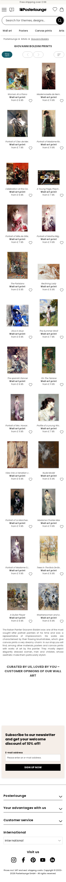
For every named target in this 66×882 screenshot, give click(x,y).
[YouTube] (42, 860)
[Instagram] (13, 860)
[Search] (59, 20)
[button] (12, 9)
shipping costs (35, 870)
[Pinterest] (33, 860)
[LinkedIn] (52, 860)
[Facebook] (23, 860)
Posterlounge (10, 39)
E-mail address (14, 752)
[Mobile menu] (4, 9)
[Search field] (30, 20)
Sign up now (33, 767)
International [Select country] (14, 841)
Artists (24, 39)
